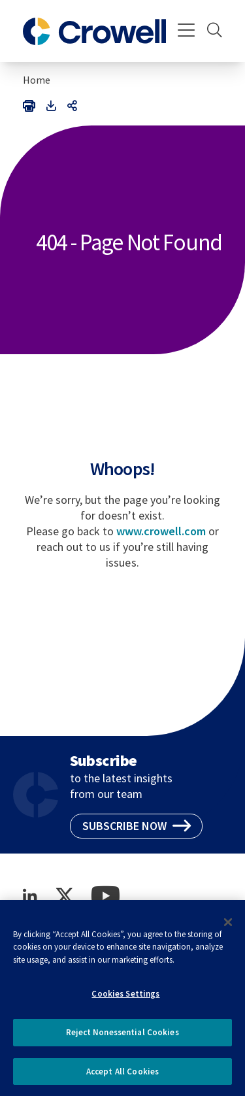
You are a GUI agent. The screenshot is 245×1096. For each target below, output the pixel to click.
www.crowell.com (161, 531)
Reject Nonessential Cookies (122, 1037)
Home (36, 79)
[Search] (214, 31)
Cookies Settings (125, 999)
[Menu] (186, 31)
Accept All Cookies (122, 1076)
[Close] (228, 927)
